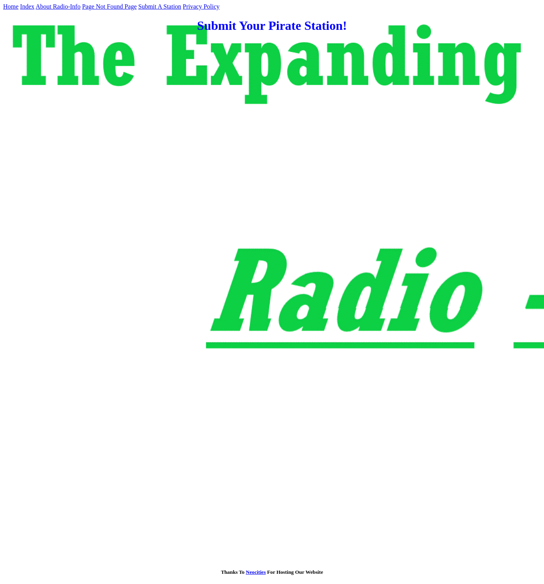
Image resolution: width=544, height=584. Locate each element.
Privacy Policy (201, 6)
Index (27, 6)
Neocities (256, 572)
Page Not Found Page (109, 6)
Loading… (129, 300)
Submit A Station (159, 6)
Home (10, 6)
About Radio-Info (58, 6)
